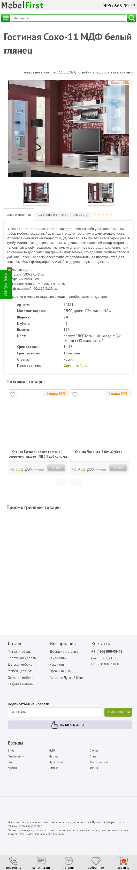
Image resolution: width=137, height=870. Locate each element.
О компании (58, 658)
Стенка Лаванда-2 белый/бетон (99, 452)
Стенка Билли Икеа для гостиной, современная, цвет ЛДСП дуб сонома (38, 454)
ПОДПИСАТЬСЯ (118, 712)
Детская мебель (20, 664)
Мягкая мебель (19, 651)
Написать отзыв (73, 725)
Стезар (94, 756)
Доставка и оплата (64, 651)
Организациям (60, 671)
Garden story (16, 756)
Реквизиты (57, 664)
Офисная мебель (20, 677)
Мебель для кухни (21, 671)
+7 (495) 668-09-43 (106, 651)
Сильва (94, 750)
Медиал (54, 756)
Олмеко (53, 768)
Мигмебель (56, 762)
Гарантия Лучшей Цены (67, 677)
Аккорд (12, 768)
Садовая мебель (20, 684)
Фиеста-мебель (75, 365)
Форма (94, 768)
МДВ (52, 750)
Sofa (10, 762)
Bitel (11, 750)
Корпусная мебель (22, 658)
